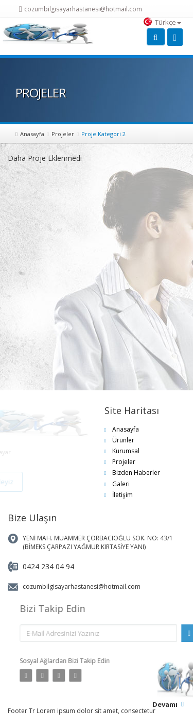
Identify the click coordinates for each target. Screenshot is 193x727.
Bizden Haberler (136, 472)
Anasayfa (32, 134)
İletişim (122, 494)
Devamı (165, 704)
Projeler (62, 134)
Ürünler (123, 440)
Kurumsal (125, 451)
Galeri (121, 484)
